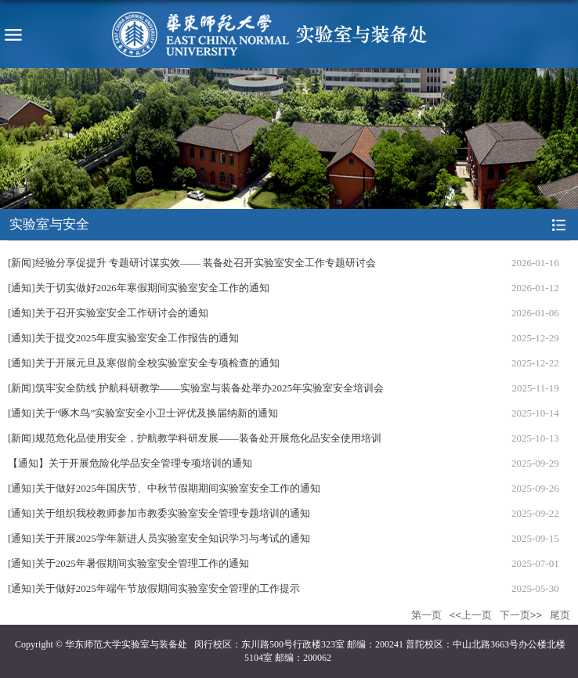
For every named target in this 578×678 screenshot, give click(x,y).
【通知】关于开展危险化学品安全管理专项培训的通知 (130, 463)
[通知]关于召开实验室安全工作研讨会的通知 (108, 313)
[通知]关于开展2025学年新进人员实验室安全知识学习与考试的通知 (159, 538)
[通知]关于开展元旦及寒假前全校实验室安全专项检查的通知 (144, 363)
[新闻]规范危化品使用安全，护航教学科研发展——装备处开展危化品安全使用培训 (194, 438)
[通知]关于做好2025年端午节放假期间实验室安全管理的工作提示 (154, 588)
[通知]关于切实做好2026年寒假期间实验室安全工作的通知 (138, 288)
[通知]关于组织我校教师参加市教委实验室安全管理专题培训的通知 (159, 513)
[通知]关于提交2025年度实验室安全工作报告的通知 (123, 338)
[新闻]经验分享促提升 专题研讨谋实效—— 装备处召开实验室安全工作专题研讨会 (192, 263)
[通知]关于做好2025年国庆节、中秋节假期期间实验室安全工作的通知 (164, 488)
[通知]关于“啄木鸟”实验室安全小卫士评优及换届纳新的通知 (143, 413)
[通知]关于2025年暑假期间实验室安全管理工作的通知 (128, 563)
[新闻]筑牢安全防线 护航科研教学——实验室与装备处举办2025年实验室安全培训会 (196, 388)
